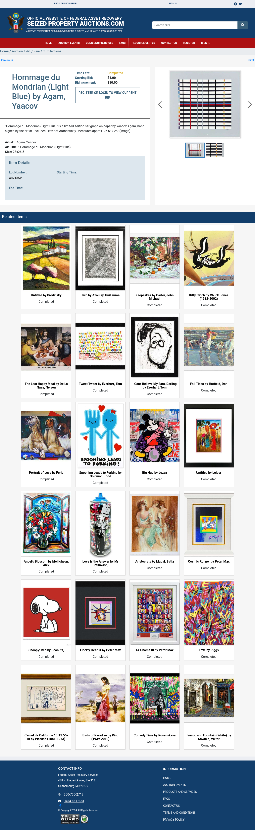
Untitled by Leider (208, 473)
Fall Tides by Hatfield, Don (208, 384)
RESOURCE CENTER (143, 42)
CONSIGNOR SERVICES (99, 42)
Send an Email (74, 801)
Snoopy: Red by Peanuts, (46, 650)
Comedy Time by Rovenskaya (155, 735)
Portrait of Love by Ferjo (46, 473)
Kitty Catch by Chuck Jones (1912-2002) (209, 297)
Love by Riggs (209, 650)
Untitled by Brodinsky (46, 295)
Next (250, 60)
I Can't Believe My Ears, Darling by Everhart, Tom (154, 385)
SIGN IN (205, 42)
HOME (48, 42)
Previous (7, 60)
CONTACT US (169, 42)
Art (28, 51)
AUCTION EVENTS (69, 42)
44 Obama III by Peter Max (155, 650)
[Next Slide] (250, 104)
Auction (17, 51)
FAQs (122, 42)
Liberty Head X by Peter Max (100, 650)
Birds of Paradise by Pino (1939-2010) (100, 737)
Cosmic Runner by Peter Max (209, 561)
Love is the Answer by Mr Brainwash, (100, 563)
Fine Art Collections (47, 51)
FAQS (166, 798)
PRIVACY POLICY (173, 819)
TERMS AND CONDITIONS (179, 812)
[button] (195, 150)
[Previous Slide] (160, 104)
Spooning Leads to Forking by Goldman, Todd (100, 474)
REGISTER (189, 42)
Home (4, 51)
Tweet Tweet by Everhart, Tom (100, 384)
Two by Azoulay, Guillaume (100, 295)
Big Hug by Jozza (154, 473)
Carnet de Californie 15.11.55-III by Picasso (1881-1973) (46, 737)
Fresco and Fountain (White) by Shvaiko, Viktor (208, 737)
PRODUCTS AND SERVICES (180, 791)
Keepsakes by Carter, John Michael (155, 297)
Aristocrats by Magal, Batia (154, 561)
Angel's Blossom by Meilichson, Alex (46, 563)
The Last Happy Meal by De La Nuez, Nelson (46, 385)
